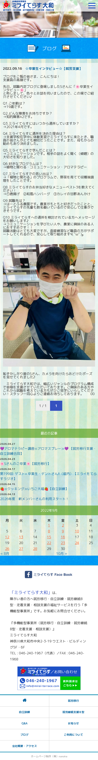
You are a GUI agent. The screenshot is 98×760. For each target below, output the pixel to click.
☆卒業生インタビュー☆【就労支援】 (53, 68)
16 (63, 537)
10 (77, 531)
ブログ (24, 735)
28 (35, 548)
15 (49, 537)
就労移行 (73, 701)
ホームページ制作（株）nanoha (49, 756)
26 (7, 548)
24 (77, 543)
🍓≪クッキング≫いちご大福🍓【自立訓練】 (34, 488)
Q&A (24, 723)
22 (49, 543)
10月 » (61, 553)
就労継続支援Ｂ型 (73, 712)
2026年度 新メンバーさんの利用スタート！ (34, 499)
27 (21, 548)
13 (21, 537)
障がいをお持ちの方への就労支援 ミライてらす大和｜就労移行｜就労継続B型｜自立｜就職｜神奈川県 (28, 5)
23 (63, 543)
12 (7, 537)
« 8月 (4, 553)
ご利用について (73, 735)
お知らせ (73, 723)
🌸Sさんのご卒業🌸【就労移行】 (25, 463)
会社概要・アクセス (24, 746)
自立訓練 (24, 712)
